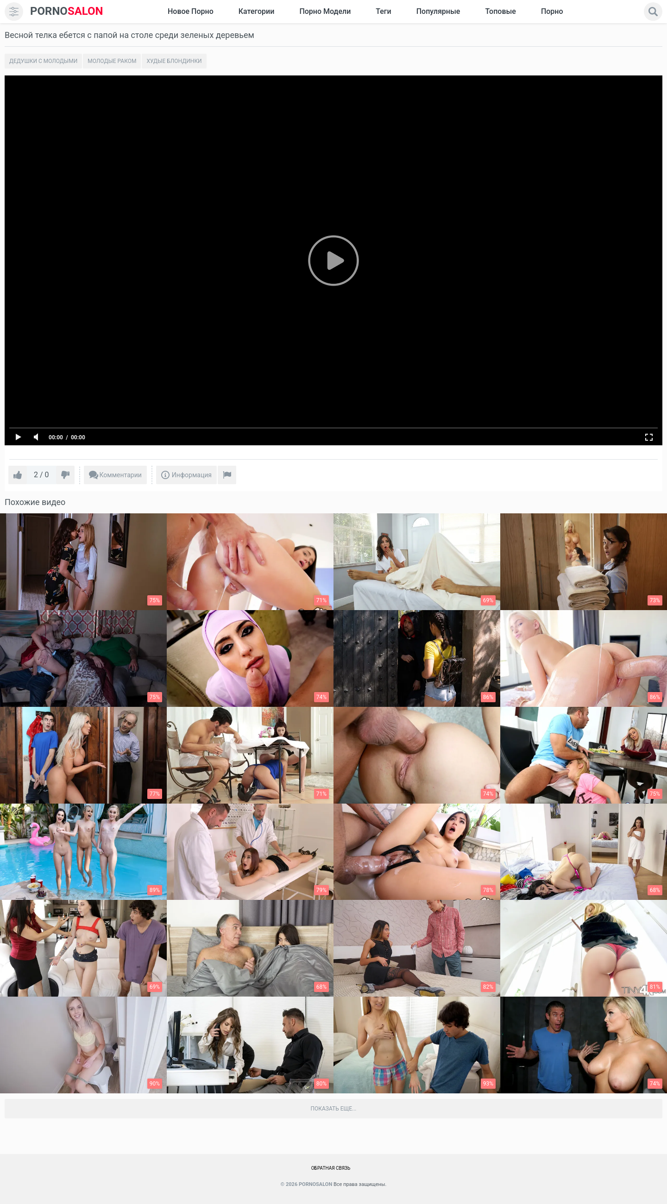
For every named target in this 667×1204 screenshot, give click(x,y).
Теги (383, 11)
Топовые (500, 11)
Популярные (438, 11)
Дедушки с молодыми (43, 61)
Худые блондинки (173, 61)
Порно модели (325, 11)
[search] (653, 11)
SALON (66, 11)
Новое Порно (191, 11)
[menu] (14, 11)
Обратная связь (331, 1168)
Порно (552, 11)
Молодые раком (112, 61)
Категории (257, 11)
